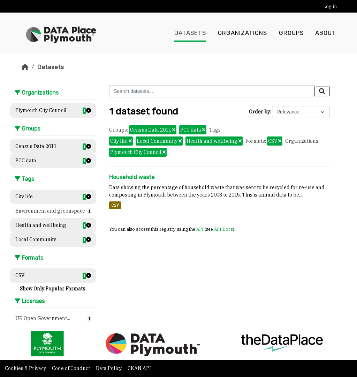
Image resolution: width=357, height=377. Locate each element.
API (200, 229)
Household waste (131, 177)
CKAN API (139, 368)
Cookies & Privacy (26, 368)
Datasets (190, 33)
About (325, 33)
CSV (115, 205)
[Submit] (322, 91)
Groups (291, 33)
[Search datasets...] (212, 91)
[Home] (25, 67)
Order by (259, 112)
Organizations (242, 33)
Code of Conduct (71, 368)
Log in (330, 6)
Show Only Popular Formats (52, 289)
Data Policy (109, 368)
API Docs (223, 229)
